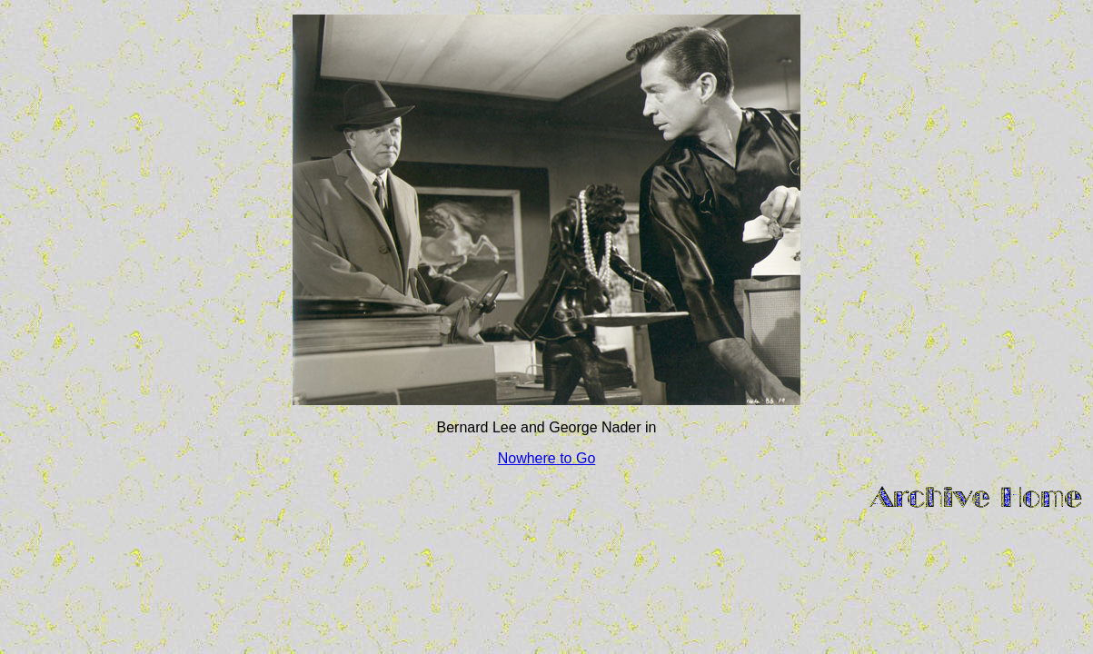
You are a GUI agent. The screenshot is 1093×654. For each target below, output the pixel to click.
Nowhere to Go (547, 458)
